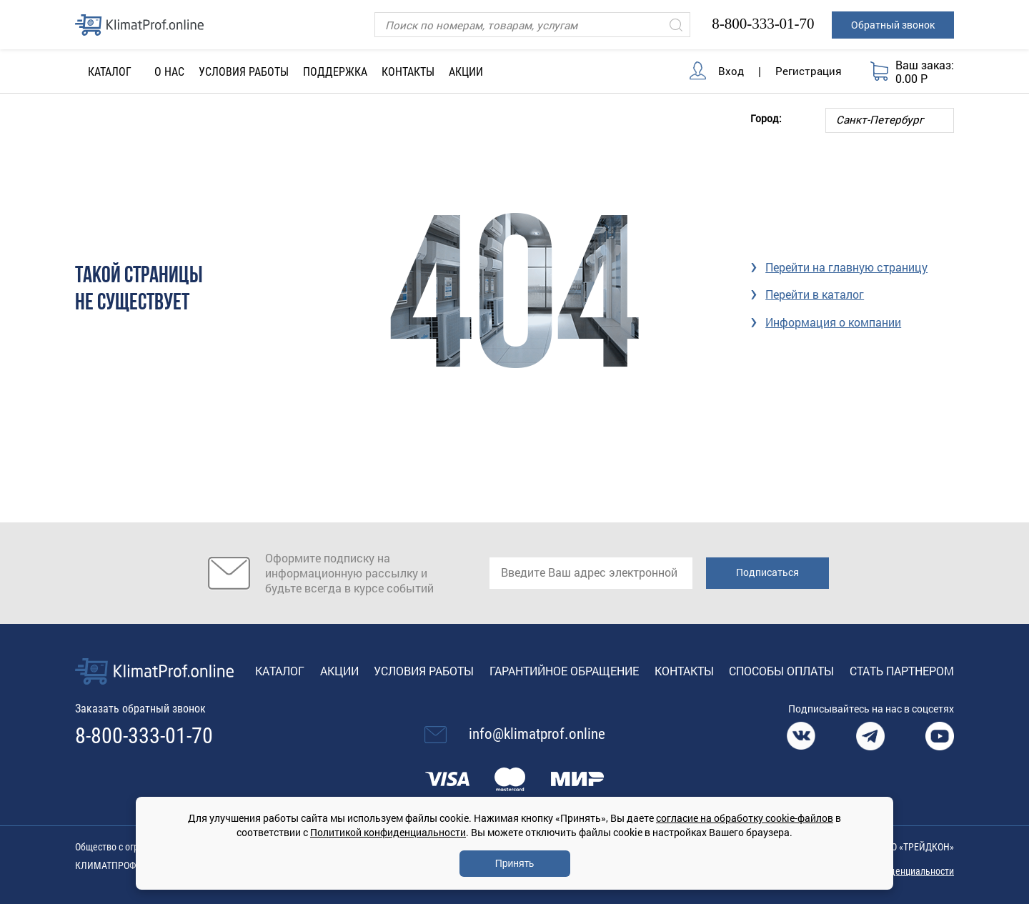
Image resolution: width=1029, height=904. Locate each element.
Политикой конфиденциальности (388, 832)
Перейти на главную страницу (846, 266)
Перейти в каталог (814, 294)
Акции (466, 72)
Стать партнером (902, 670)
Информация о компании (833, 321)
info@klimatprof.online (537, 733)
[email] (590, 573)
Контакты (408, 72)
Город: (766, 117)
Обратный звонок (893, 24)
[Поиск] (532, 24)
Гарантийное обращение (564, 670)
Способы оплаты (781, 670)
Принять (515, 863)
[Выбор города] (889, 120)
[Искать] (676, 24)
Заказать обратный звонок (140, 708)
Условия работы (244, 72)
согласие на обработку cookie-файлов (744, 818)
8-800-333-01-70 (763, 23)
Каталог (279, 670)
